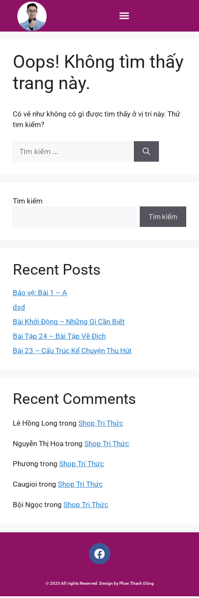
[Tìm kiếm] (146, 153)
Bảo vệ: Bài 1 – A (40, 294)
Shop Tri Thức (100, 425)
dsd (19, 308)
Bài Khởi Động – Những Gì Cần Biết (69, 323)
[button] (124, 16)
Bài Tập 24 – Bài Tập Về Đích (59, 337)
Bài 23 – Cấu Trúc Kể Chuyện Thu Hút (72, 352)
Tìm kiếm (28, 202)
